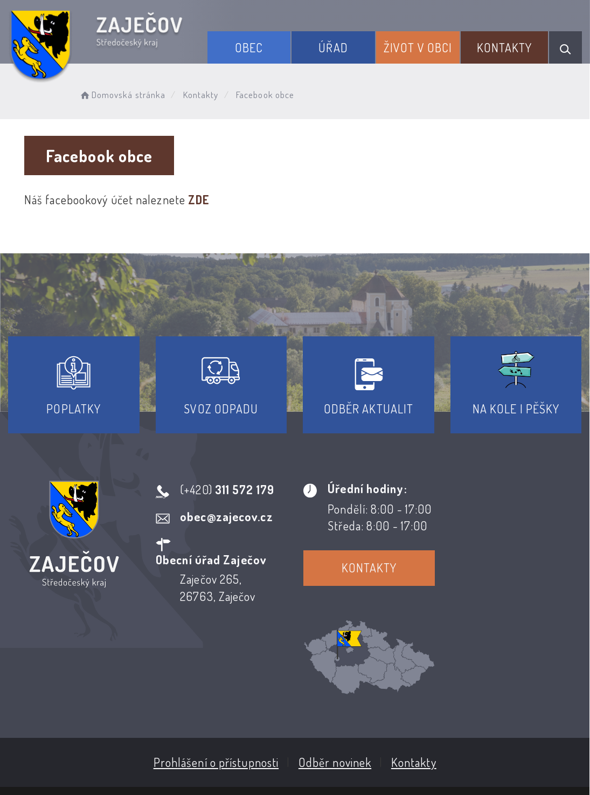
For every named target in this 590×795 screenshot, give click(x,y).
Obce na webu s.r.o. (483, 733)
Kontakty (504, 47)
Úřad (333, 47)
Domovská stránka (122, 94)
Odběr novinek (335, 680)
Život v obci (418, 47)
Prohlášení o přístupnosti (216, 680)
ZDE (199, 199)
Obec (249, 47)
